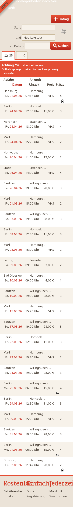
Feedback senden (8, 8)
